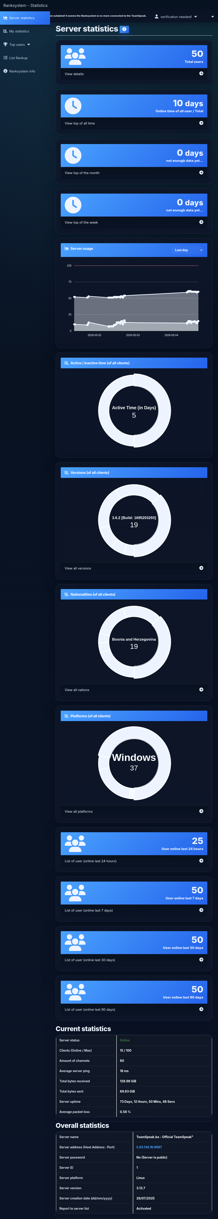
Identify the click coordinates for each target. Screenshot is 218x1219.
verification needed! (176, 16)
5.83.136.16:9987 (149, 1147)
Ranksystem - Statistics (25, 5)
